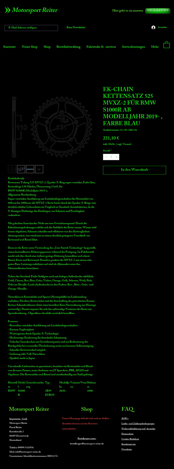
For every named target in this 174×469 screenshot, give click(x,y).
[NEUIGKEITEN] (157, 11)
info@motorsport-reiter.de (28, 452)
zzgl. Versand (124, 144)
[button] (167, 44)
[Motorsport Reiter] (35, 11)
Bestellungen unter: (87, 439)
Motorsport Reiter (29, 409)
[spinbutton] (111, 157)
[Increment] (117, 157)
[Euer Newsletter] (76, 28)
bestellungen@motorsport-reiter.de (87, 444)
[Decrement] (106, 157)
